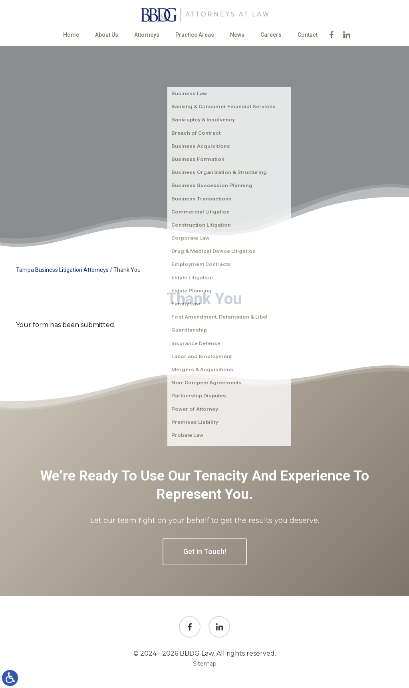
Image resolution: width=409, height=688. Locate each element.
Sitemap (204, 663)
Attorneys (146, 35)
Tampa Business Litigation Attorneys (62, 270)
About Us (106, 35)
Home (71, 35)
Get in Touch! (204, 616)
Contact (308, 35)
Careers (271, 35)
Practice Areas (194, 35)
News (237, 35)
